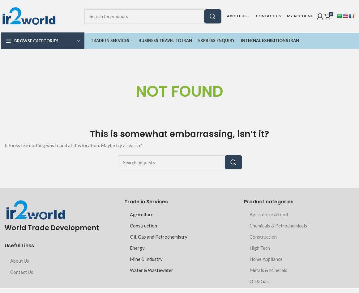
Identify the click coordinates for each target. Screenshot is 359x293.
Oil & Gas (259, 281)
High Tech (260, 248)
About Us (19, 261)
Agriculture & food (269, 214)
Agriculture (141, 214)
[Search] (152, 16)
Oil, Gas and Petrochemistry (158, 237)
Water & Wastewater (151, 270)
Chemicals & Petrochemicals (278, 225)
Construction (143, 225)
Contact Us (21, 272)
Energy (137, 248)
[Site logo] (29, 15)
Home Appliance (266, 259)
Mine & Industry (146, 259)
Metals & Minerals (268, 270)
